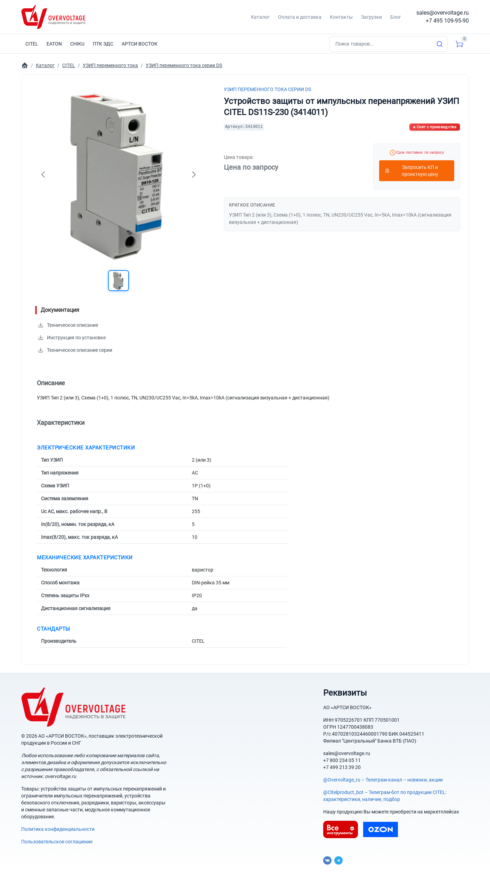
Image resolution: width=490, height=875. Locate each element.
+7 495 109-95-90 (447, 20)
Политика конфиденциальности (58, 829)
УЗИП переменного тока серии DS (267, 89)
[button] (118, 280)
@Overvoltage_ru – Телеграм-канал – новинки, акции (383, 780)
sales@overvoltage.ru (442, 12)
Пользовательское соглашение (56, 841)
